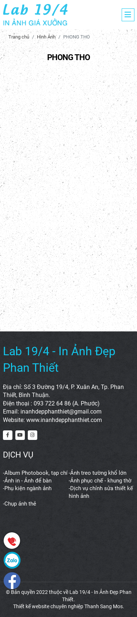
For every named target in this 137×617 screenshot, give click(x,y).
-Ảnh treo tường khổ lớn (97, 473)
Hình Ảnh (46, 37)
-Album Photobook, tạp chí (35, 473)
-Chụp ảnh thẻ (19, 503)
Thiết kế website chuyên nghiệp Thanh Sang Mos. (68, 606)
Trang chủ (18, 37)
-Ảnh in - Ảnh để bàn (27, 480)
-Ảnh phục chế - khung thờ (100, 480)
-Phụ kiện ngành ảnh (27, 488)
